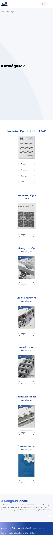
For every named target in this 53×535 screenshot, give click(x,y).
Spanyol (24, 176)
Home (3, 12)
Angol (23, 164)
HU (43, 4)
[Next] (50, 515)
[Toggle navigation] (51, 3)
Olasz (23, 182)
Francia (24, 170)
